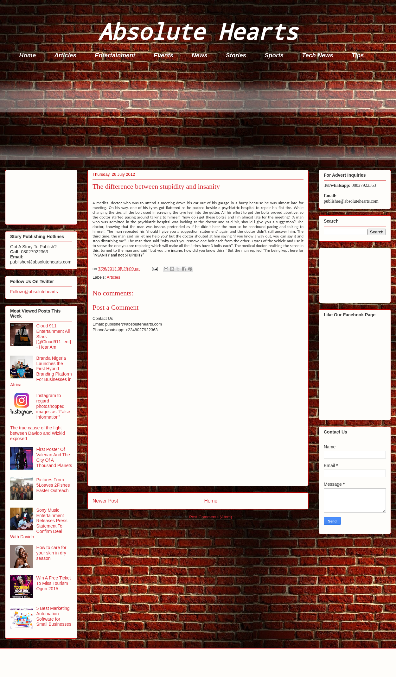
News (200, 55)
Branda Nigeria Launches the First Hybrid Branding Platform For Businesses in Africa (41, 371)
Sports (274, 55)
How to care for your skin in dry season (51, 553)
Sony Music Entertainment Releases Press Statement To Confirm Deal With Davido (38, 523)
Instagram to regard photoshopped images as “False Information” (53, 406)
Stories (236, 55)
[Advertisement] (200, 116)
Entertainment (115, 55)
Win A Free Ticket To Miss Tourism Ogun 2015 (53, 583)
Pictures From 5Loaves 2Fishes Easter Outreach (53, 485)
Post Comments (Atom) (210, 517)
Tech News (317, 55)
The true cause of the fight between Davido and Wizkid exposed (37, 433)
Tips (358, 55)
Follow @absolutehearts (34, 291)
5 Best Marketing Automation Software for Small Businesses (54, 616)
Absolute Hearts (198, 31)
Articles (65, 55)
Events (163, 55)
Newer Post (105, 500)
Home (27, 55)
